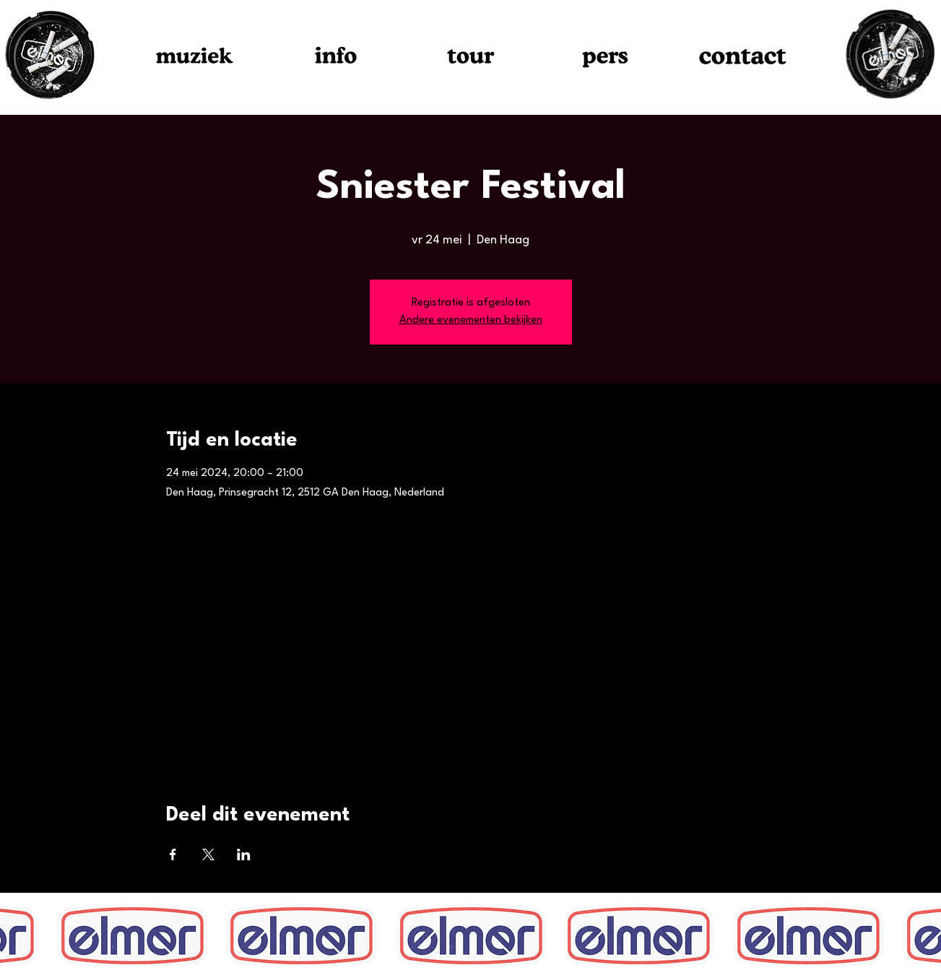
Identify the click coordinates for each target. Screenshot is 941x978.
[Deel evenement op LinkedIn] (244, 854)
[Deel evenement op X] (208, 854)
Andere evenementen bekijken (470, 320)
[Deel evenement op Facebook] (173, 854)
